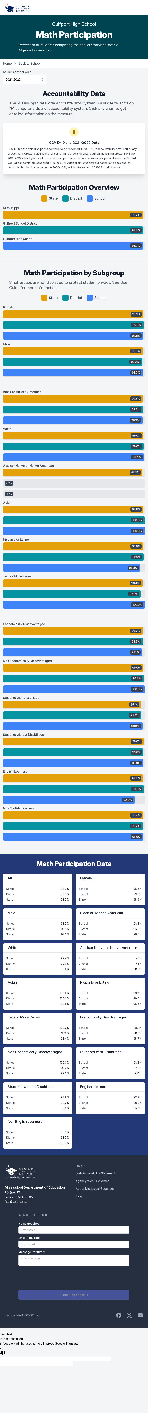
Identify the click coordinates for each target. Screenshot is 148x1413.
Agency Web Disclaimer (92, 1181)
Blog (79, 1196)
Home (7, 63)
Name (29, 1223)
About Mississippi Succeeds (95, 1189)
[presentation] (47, 1277)
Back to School (29, 63)
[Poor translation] (2, 1350)
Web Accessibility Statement (95, 1173)
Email (29, 1237)
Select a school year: (17, 72)
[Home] (17, 7)
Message (31, 1252)
